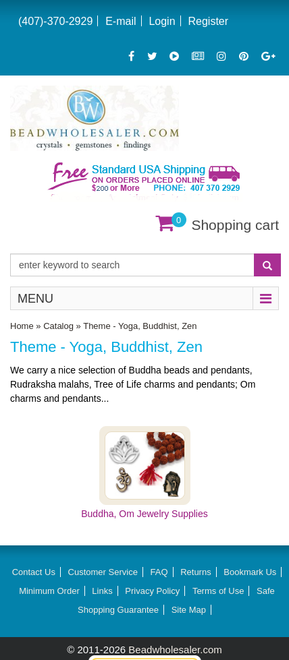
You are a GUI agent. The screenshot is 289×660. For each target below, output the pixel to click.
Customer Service (103, 572)
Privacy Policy (152, 591)
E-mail (120, 21)
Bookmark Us (250, 572)
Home (22, 326)
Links (102, 591)
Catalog (58, 326)
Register (208, 21)
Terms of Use (218, 591)
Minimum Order (49, 591)
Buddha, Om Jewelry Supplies (144, 513)
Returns (195, 572)
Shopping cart (235, 225)
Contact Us (33, 572)
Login (162, 21)
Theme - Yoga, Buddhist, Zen (139, 326)
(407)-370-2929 (55, 21)
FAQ (159, 572)
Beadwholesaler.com (174, 649)
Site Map (189, 610)
